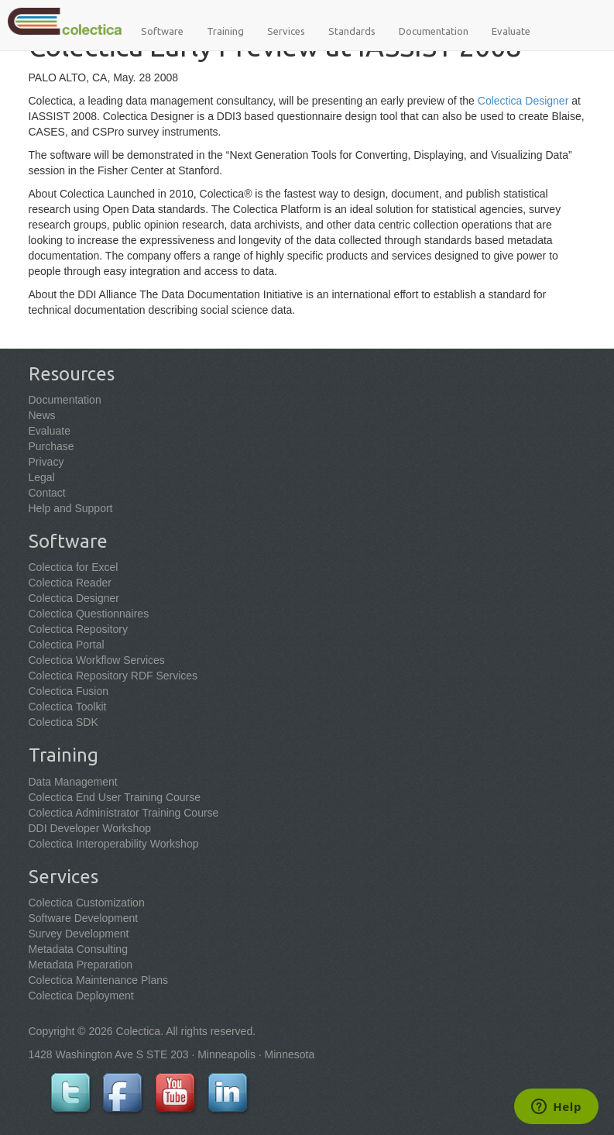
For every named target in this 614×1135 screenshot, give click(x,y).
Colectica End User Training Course (115, 797)
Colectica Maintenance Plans (99, 980)
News (42, 415)
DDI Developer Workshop (90, 828)
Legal (42, 477)
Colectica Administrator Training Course (124, 813)
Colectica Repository (78, 629)
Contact (47, 493)
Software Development (84, 918)
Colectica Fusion (69, 691)
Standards (352, 31)
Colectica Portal (67, 644)
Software (162, 31)
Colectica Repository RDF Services (113, 675)
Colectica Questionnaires (89, 613)
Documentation (433, 31)
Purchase (51, 446)
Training (225, 31)
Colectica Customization (87, 902)
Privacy (46, 462)
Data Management (73, 782)
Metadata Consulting (78, 949)
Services (286, 31)
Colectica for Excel (73, 567)
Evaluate (511, 31)
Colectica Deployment (81, 995)
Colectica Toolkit (68, 706)
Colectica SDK (63, 722)
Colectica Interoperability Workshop (114, 843)
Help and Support (71, 508)
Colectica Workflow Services (97, 660)
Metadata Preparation (81, 964)
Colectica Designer (523, 101)
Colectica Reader (70, 582)
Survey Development (79, 933)
